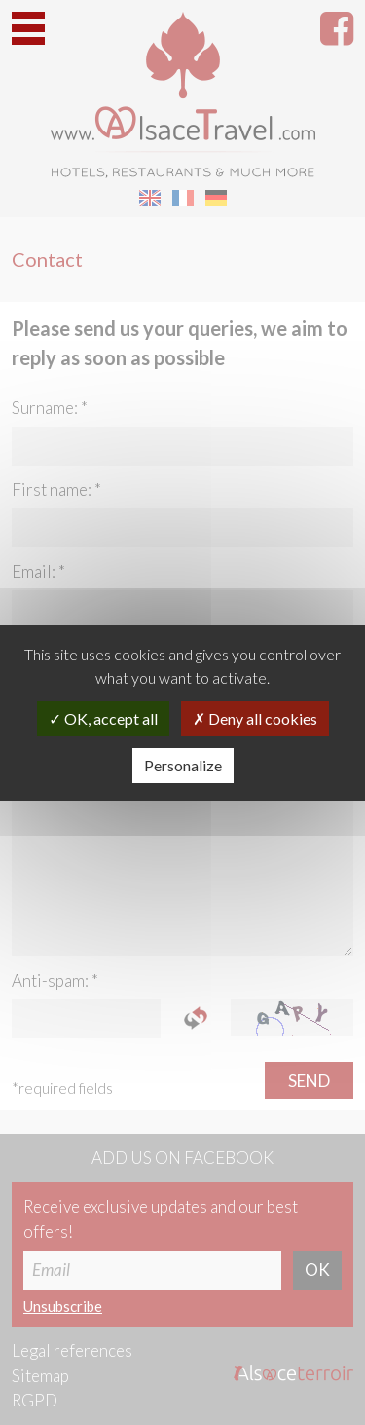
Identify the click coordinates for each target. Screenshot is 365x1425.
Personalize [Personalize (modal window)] (183, 765)
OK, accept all (103, 718)
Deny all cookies (255, 718)
